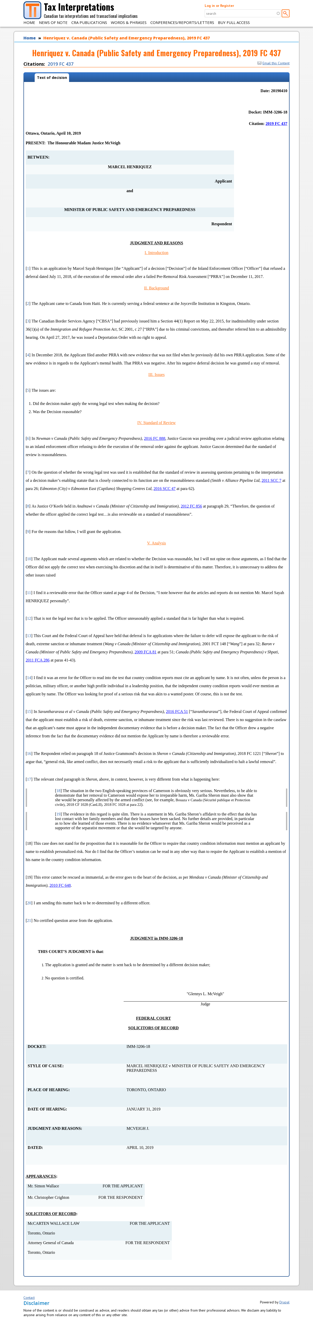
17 (29, 779)
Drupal (284, 1302)
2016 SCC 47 (164, 488)
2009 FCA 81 (145, 652)
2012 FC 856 (191, 506)
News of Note (53, 22)
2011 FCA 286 (38, 660)
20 (29, 903)
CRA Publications (89, 22)
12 (29, 618)
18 (58, 791)
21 (29, 920)
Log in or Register (219, 5)
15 (29, 711)
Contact (29, 1297)
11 (29, 592)
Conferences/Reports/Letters (182, 22)
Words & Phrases (129, 22)
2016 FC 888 (154, 438)
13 (29, 636)
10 (29, 559)
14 (29, 678)
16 (29, 753)
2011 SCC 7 (271, 480)
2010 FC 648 (60, 885)
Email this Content (273, 63)
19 (58, 814)
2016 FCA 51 (177, 711)
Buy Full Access (234, 22)
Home (29, 22)
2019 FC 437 (60, 64)
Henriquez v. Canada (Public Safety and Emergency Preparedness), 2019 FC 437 (126, 38)
